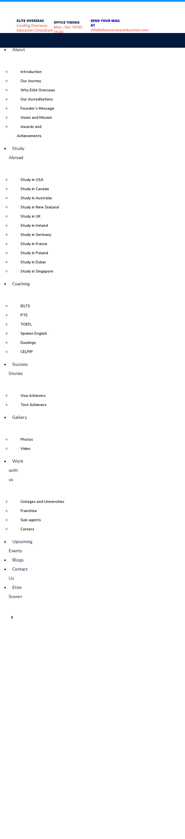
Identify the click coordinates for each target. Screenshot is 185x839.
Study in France (33, 243)
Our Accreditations (36, 99)
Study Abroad (16, 153)
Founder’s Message (37, 108)
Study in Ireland (34, 225)
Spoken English (33, 333)
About (18, 50)
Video (25, 448)
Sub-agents (30, 520)
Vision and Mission (36, 117)
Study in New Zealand (39, 207)
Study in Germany (35, 234)
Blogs (18, 560)
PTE (24, 315)
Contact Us (18, 573)
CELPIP (26, 351)
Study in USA (31, 179)
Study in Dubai (33, 262)
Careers (27, 529)
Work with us (16, 470)
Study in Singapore (36, 271)
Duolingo (28, 342)
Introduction (31, 71)
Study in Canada (34, 188)
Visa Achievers (33, 395)
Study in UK (30, 216)
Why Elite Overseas (37, 90)
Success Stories (18, 368)
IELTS (25, 306)
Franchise (28, 510)
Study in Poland (34, 253)
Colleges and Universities (42, 501)
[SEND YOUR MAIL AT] (97, 10)
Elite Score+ (15, 592)
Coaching (21, 284)
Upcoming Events (21, 546)
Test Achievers (33, 404)
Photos (26, 439)
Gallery (19, 417)
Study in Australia (36, 198)
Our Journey (30, 81)
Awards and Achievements (29, 131)
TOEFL (26, 324)
